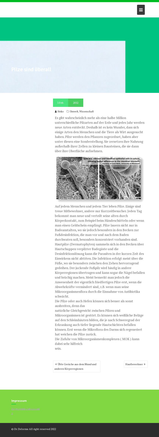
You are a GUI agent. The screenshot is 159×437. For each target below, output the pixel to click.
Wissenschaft (86, 111)
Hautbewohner (134, 364)
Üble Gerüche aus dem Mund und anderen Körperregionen (75, 366)
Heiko (59, 111)
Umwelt (74, 111)
